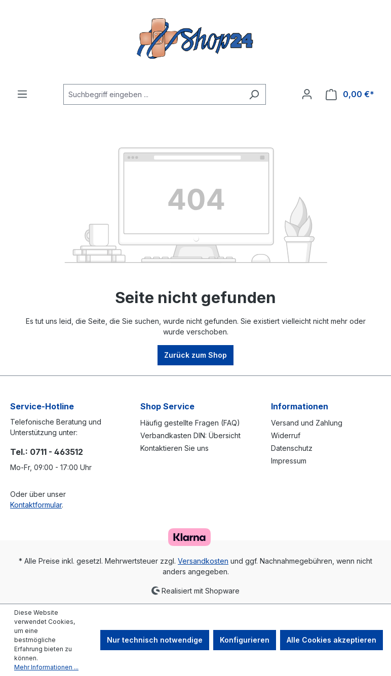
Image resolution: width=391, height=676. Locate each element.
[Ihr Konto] (307, 94)
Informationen (299, 406)
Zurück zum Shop (195, 355)
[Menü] (22, 94)
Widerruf (285, 435)
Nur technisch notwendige (155, 640)
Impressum (288, 460)
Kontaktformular (36, 504)
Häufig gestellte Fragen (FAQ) (190, 422)
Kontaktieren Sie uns (174, 448)
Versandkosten (203, 561)
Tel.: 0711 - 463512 (46, 452)
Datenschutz (291, 448)
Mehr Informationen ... (46, 667)
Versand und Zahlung (306, 422)
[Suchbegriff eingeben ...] (153, 94)
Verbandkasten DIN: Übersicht (190, 435)
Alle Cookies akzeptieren (331, 640)
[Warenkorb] (350, 94)
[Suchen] (254, 94)
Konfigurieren (244, 640)
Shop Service (167, 406)
